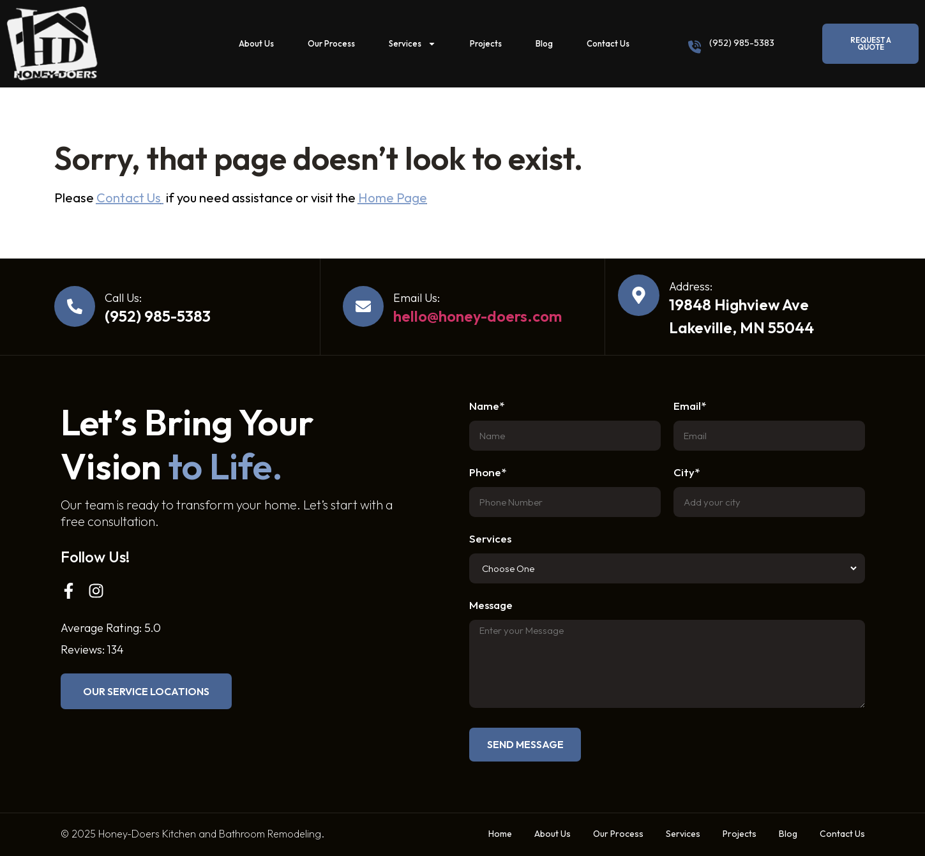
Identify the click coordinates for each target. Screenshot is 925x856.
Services (412, 43)
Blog (544, 43)
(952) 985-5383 (741, 43)
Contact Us (608, 43)
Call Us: (123, 297)
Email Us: (416, 297)
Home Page (392, 198)
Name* (486, 406)
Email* (689, 406)
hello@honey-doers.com (477, 316)
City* (686, 473)
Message (491, 605)
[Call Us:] (74, 306)
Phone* (487, 473)
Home (500, 833)
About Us (256, 43)
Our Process (331, 43)
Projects (486, 43)
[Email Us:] (363, 306)
